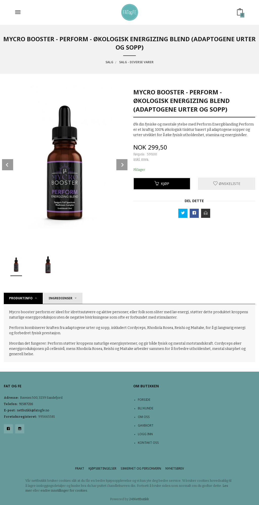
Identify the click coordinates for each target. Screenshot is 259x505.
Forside (144, 399)
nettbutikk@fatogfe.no (33, 410)
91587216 (26, 404)
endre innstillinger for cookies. (64, 490)
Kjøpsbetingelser (102, 468)
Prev (7, 164)
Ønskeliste (226, 183)
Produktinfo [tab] (21, 298)
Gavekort (146, 425)
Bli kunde (145, 408)
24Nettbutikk (139, 499)
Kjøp (162, 183)
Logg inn (145, 434)
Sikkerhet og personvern (141, 468)
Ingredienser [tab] (60, 298)
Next (121, 164)
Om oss (144, 417)
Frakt (79, 468)
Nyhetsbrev (174, 468)
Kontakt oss (148, 442)
